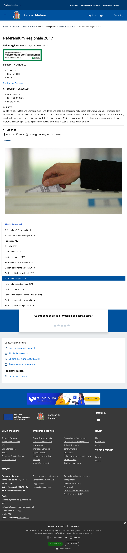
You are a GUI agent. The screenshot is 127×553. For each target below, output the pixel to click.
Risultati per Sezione (13, 83)
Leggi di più (88, 533)
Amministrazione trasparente (77, 476)
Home (5, 26)
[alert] (63, 537)
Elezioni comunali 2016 (15, 289)
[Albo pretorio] (74, 5)
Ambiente (68, 452)
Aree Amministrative (11, 441)
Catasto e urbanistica (42, 455)
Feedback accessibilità (73, 494)
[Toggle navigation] (5, 15)
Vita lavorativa (39, 445)
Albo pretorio (69, 479)
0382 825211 (23, 517)
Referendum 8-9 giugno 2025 (18, 230)
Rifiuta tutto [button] (72, 544)
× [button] (125, 523)
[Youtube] (100, 15)
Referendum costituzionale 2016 (19, 283)
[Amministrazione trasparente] (90, 5)
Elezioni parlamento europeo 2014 (20, 300)
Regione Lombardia (12, 5)
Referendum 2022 (13, 251)
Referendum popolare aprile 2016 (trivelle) (23, 294)
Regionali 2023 (11, 240)
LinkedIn (55, 134)
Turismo (36, 459)
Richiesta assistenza (42, 486)
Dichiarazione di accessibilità (76, 490)
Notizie (98, 438)
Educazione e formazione (75, 438)
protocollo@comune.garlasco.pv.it (16, 499)
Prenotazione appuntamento (45, 476)
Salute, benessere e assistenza (77, 455)
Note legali (68, 486)
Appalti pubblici (39, 452)
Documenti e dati (9, 459)
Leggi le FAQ (38, 483)
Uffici (32, 26)
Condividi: (9, 130)
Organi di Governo (9, 438)
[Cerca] (121, 15)
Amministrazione (19, 26)
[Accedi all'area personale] (111, 5)
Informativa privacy (72, 483)
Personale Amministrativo (13, 455)
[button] (63, 548)
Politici (4, 452)
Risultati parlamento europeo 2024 (20, 235)
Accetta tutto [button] (55, 544)
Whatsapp (31, 134)
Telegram (43, 134)
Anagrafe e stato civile (42, 438)
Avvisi (98, 445)
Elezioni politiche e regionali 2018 (19, 273)
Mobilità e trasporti (41, 463)
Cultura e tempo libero (42, 441)
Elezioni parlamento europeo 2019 (20, 267)
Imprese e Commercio (42, 448)
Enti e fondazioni (9, 448)
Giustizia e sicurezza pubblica (76, 441)
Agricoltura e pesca (72, 463)
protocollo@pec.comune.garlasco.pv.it (18, 506)
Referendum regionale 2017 (17, 278)
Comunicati (100, 441)
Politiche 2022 (11, 246)
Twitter (20, 134)
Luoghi (98, 457)
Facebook (8, 134)
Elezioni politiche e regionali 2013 (19, 305)
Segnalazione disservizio (43, 479)
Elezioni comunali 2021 (15, 256)
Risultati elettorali (67, 26)
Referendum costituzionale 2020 (19, 262)
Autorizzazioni (70, 459)
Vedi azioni (8, 140)
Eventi (98, 460)
